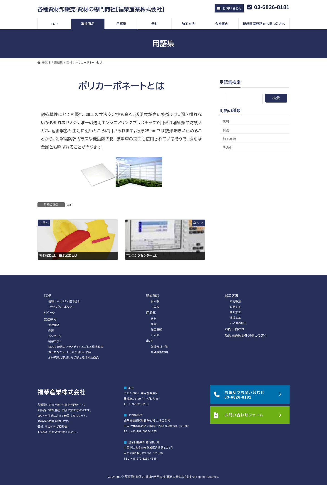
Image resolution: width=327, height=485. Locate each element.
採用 (51, 330)
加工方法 (231, 295)
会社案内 (50, 319)
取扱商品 (152, 295)
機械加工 (235, 317)
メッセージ (55, 336)
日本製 (155, 301)
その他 (228, 148)
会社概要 (54, 325)
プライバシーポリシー (61, 307)
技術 (226, 130)
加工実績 (229, 139)
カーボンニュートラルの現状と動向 (70, 352)
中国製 (155, 307)
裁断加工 (235, 312)
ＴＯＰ (47, 295)
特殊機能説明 (159, 352)
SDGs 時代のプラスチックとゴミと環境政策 (75, 346)
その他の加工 (238, 323)
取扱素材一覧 (159, 346)
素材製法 (235, 301)
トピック (49, 313)
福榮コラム (55, 341)
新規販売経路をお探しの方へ (246, 335)
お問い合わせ (235, 329)
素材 (70, 205)
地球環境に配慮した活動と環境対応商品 (73, 357)
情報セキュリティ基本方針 (64, 301)
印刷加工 (235, 307)
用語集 (151, 313)
